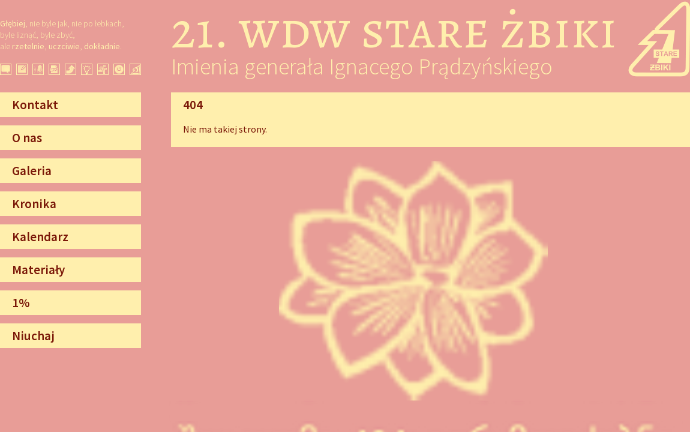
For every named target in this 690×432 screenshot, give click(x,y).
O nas (27, 138)
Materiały (38, 270)
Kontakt (35, 105)
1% (20, 303)
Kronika (34, 204)
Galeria (32, 171)
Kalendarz (40, 237)
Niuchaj (33, 336)
